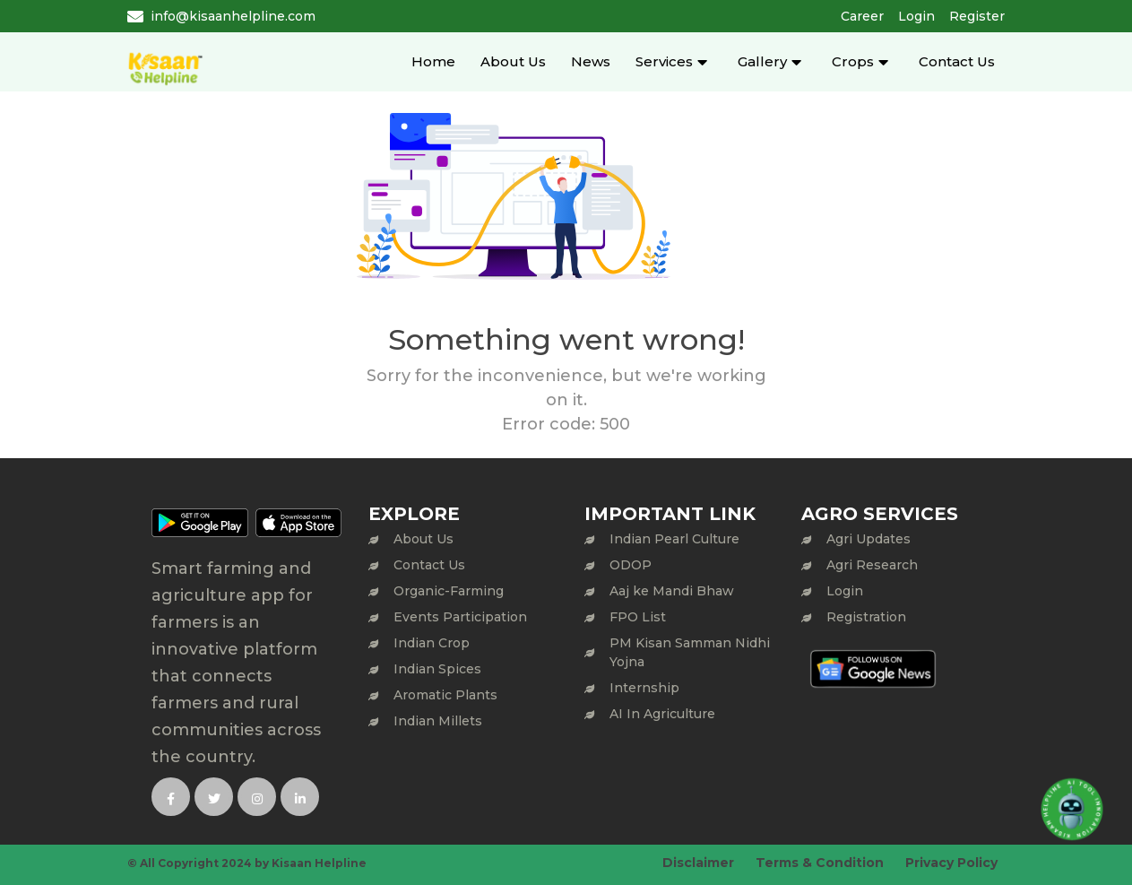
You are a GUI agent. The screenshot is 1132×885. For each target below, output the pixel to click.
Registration (866, 617)
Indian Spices (437, 669)
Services (664, 61)
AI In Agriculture (662, 714)
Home (433, 61)
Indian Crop (431, 643)
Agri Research (872, 565)
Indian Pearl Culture (674, 539)
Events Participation (460, 617)
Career (862, 16)
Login (916, 16)
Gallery (762, 61)
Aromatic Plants (445, 695)
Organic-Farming (448, 591)
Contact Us (957, 61)
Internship (644, 688)
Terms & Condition (820, 863)
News (590, 61)
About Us (513, 61)
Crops (853, 61)
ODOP (630, 565)
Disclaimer (698, 863)
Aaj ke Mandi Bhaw (671, 591)
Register (977, 16)
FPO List (637, 617)
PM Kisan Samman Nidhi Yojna (689, 652)
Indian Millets (437, 721)
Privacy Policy (951, 863)
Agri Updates (868, 539)
